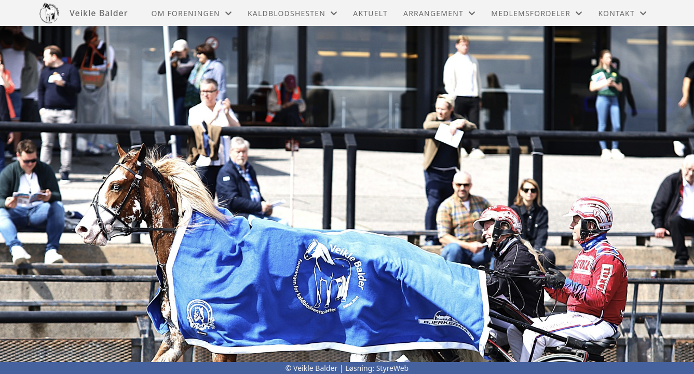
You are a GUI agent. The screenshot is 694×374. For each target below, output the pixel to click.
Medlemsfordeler (536, 13)
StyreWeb (392, 368)
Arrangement (439, 13)
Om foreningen (192, 13)
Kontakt (622, 13)
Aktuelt (370, 13)
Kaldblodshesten (292, 13)
